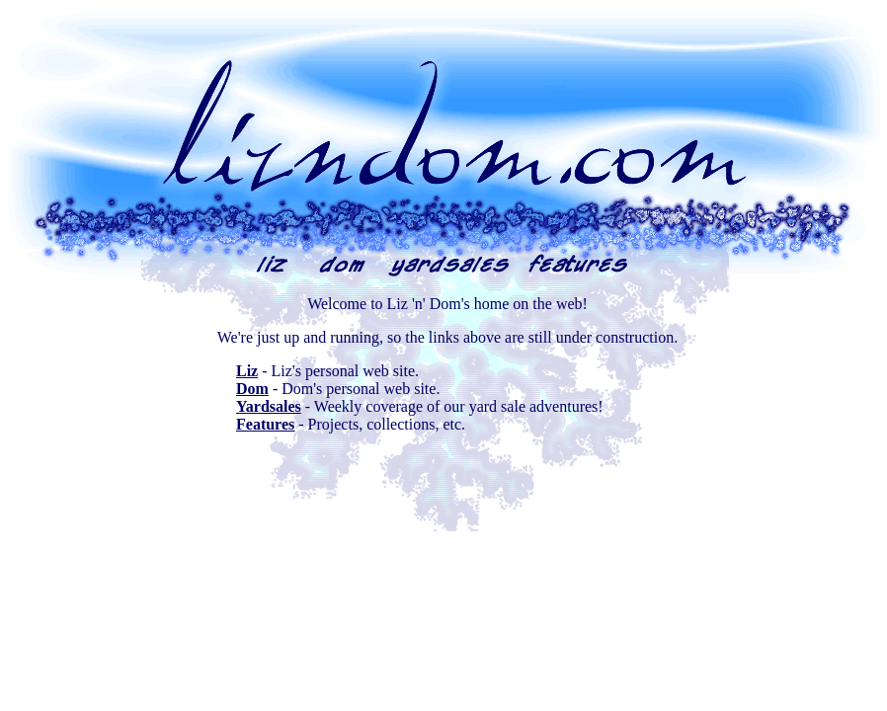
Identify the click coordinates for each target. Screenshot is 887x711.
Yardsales (268, 406)
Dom (252, 388)
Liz (247, 370)
